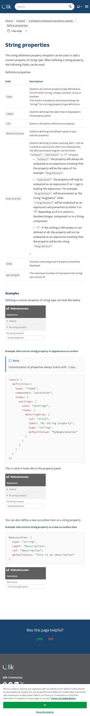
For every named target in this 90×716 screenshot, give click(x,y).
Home (9, 21)
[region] (45, 700)
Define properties (17, 25)
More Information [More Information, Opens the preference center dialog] (45, 712)
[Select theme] (79, 6)
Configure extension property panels (51, 21)
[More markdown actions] (26, 31)
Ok (45, 705)
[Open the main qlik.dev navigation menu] (86, 6)
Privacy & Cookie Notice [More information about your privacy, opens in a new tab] (63, 698)
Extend (20, 21)
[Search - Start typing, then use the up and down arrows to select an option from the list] (42, 6)
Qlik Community (13, 677)
